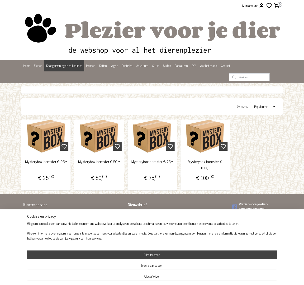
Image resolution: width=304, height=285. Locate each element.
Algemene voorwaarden (36, 213)
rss (175, 276)
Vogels (114, 65)
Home (26, 65)
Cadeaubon (181, 65)
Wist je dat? (30, 242)
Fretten (38, 65)
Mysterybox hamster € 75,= (152, 162)
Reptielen (127, 65)
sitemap (168, 276)
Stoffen (167, 65)
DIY (194, 65)
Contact (225, 65)
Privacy (27, 237)
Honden (90, 65)
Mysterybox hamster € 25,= (46, 162)
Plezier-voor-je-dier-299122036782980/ (250, 206)
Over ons (28, 232)
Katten (103, 65)
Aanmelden (138, 224)
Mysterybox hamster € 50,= (99, 162)
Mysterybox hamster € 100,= (205, 165)
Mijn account (253, 6)
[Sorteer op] (264, 106)
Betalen (27, 218)
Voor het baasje (208, 65)
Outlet (155, 65)
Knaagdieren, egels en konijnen (64, 65)
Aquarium (142, 65)
